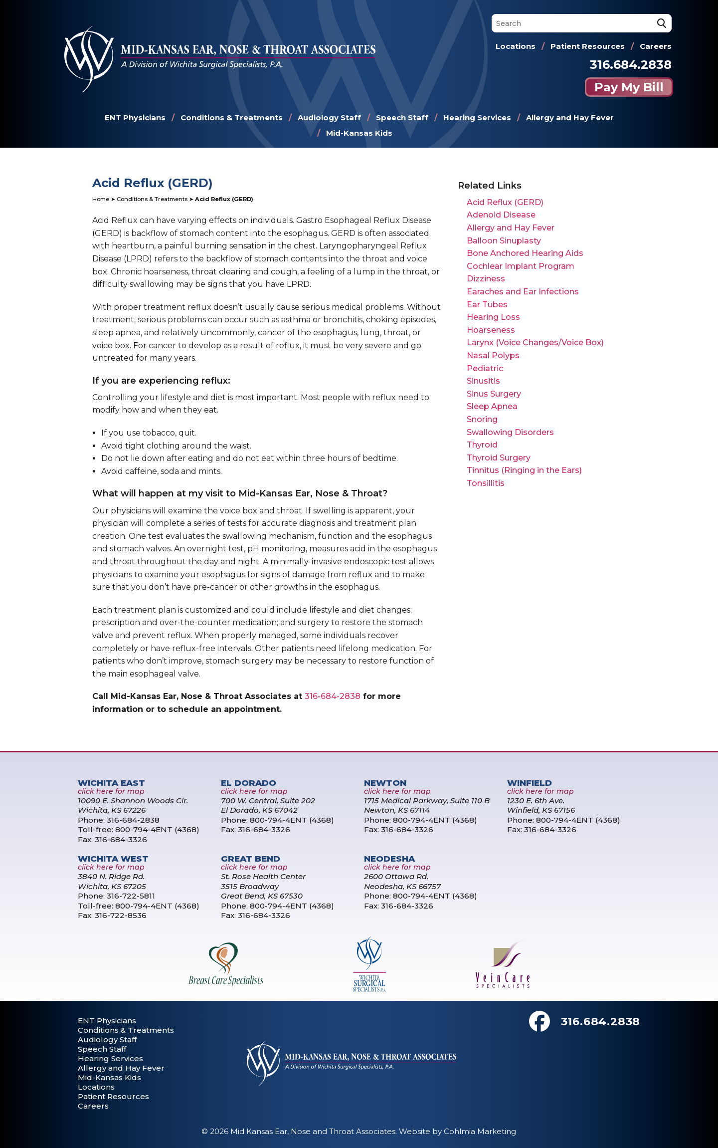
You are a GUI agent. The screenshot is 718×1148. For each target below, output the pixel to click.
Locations (516, 46)
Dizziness (486, 278)
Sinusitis (483, 381)
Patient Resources (587, 46)
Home (100, 199)
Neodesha (389, 859)
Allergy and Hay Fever (570, 117)
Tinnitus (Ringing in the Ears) (524, 470)
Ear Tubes (487, 304)
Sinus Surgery (494, 394)
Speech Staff (402, 117)
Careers (656, 46)
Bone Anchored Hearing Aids (525, 253)
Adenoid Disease (501, 215)
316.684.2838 (631, 64)
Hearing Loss (493, 317)
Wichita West (113, 859)
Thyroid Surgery (499, 457)
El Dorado (248, 783)
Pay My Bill (629, 87)
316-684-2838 (332, 696)
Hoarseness (491, 330)
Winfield (529, 783)
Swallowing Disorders (510, 432)
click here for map (111, 791)
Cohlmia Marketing (480, 1131)
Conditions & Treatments (231, 117)
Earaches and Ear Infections (523, 291)
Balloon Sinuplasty (504, 240)
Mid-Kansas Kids (359, 133)
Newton (385, 783)
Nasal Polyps (493, 355)
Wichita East (111, 783)
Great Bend (250, 859)
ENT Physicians (135, 117)
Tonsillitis (486, 483)
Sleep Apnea (492, 406)
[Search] (582, 23)
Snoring (482, 419)
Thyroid (482, 445)
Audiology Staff (329, 117)
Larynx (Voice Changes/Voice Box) (535, 342)
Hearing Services (477, 117)
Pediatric (485, 368)
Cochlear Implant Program (520, 266)
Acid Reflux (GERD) (505, 202)
